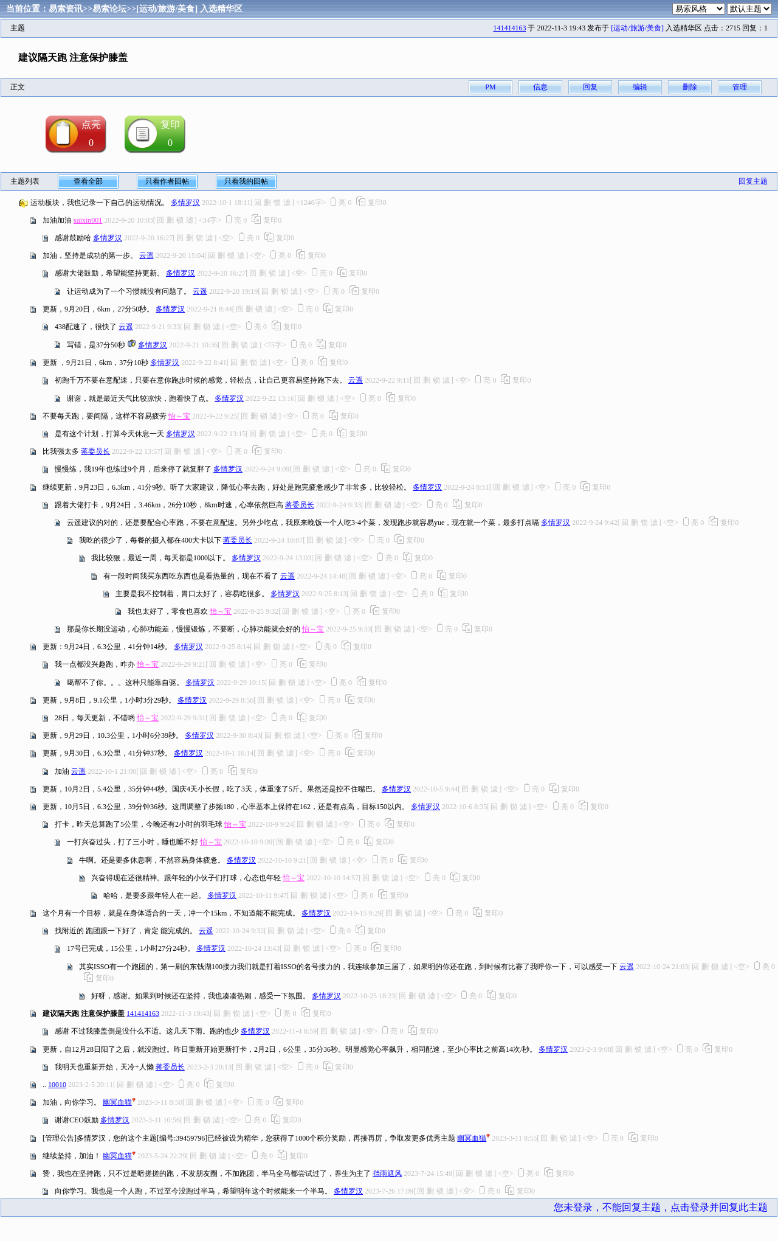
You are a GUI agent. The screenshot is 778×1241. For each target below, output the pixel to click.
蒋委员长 (95, 451)
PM (490, 87)
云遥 (146, 255)
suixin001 (88, 220)
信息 (540, 87)
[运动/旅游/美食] (167, 8)
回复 (590, 87)
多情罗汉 (185, 202)
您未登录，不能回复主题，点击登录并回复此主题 (661, 1207)
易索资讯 (66, 8)
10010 (57, 1084)
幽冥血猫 (117, 1102)
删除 (690, 87)
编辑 (640, 87)
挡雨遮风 (387, 1173)
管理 (739, 87)
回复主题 (753, 181)
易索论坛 (109, 8)
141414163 (509, 28)
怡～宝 (179, 416)
